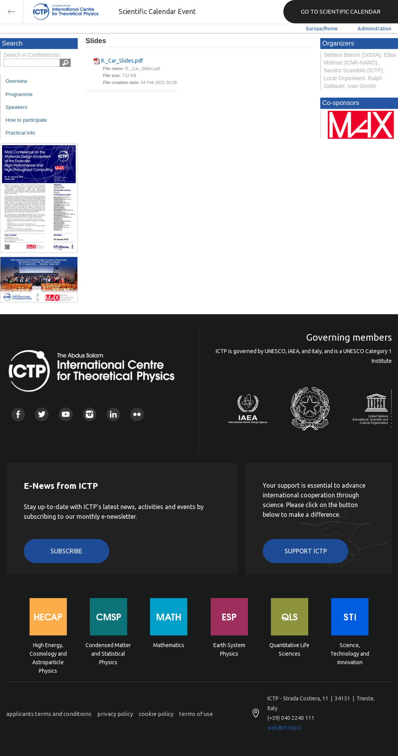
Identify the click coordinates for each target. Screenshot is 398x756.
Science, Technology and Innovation (349, 653)
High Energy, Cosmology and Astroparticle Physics (48, 653)
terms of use (196, 713)
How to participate (26, 120)
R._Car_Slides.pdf (122, 61)
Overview (16, 81)
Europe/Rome (322, 28)
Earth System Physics (229, 649)
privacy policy (115, 713)
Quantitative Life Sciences (289, 649)
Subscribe (66, 551)
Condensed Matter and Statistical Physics (108, 653)
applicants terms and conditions (48, 713)
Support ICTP (306, 551)
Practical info (20, 133)
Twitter (42, 414)
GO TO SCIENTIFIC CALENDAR (341, 11)
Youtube (65, 414)
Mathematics (168, 645)
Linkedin (113, 414)
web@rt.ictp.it (284, 727)
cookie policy (156, 713)
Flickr (137, 414)
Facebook (18, 414)
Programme (19, 94)
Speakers (16, 107)
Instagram (89, 414)
